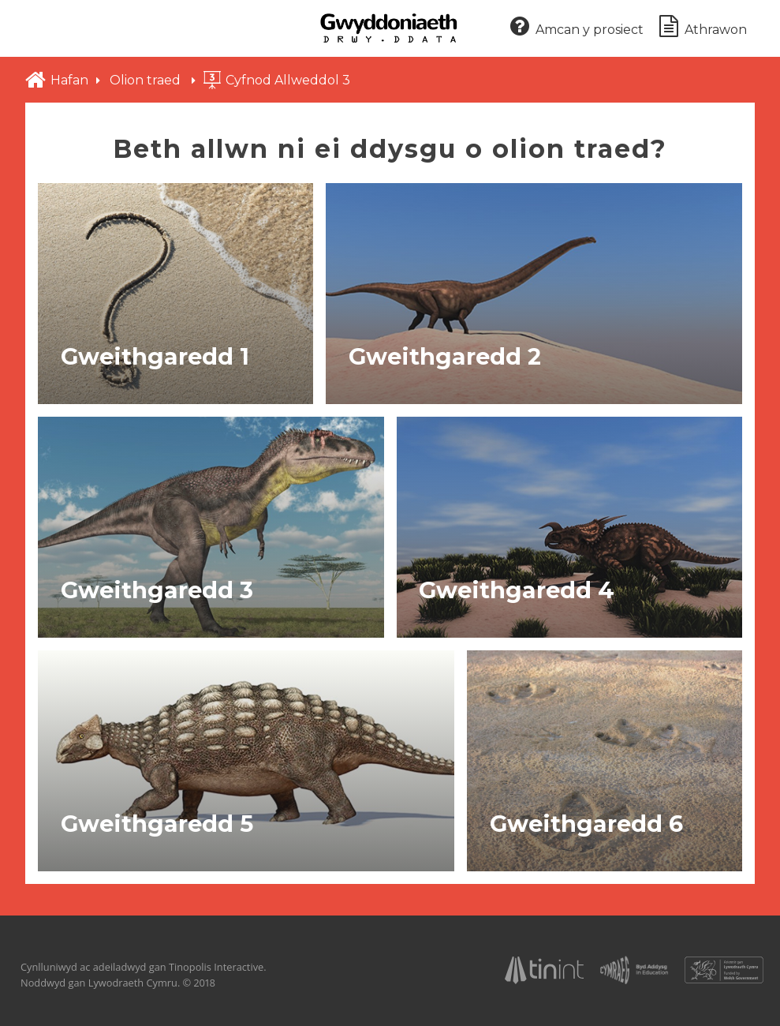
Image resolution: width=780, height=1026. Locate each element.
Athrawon (703, 27)
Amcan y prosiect (577, 27)
